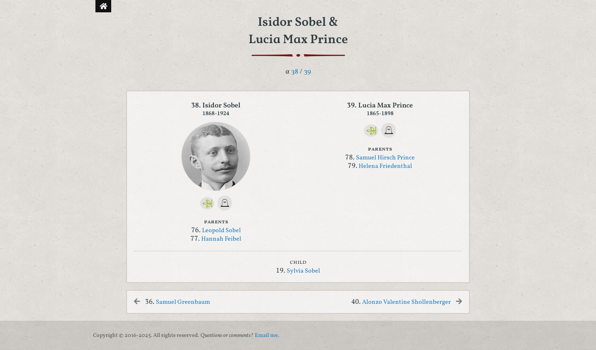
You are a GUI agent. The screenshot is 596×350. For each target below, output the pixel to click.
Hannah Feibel (221, 239)
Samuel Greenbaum (183, 302)
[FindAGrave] (224, 203)
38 (294, 72)
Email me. (267, 335)
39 (307, 72)
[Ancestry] (207, 203)
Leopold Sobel (221, 230)
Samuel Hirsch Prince (385, 158)
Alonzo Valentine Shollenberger (406, 302)
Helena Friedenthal (385, 166)
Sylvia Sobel (303, 271)
